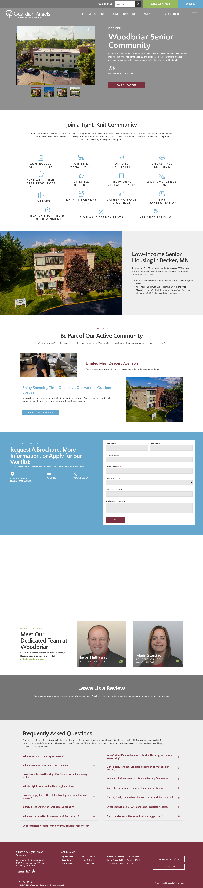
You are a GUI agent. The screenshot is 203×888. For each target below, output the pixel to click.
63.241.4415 (133, 863)
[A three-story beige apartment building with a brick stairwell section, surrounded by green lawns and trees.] (127, 593)
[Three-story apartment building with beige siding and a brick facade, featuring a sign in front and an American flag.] (177, 593)
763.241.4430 (133, 860)
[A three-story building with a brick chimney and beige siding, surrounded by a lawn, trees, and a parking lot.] (76, 593)
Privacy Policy (160, 883)
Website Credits (179, 883)
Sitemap (169, 883)
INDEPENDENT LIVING (120, 73)
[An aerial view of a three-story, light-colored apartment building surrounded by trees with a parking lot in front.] (25, 593)
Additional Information (116, 501)
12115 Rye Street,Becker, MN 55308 (20, 479)
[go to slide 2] (49, 92)
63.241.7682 (89, 856)
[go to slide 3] (62, 92)
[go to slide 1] (36, 92)
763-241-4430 (80, 478)
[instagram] (23, 882)
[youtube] (27, 882)
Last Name (155, 444)
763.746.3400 (133, 856)
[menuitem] (94, 14)
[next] (90, 55)
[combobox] (125, 4)
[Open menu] (194, 14)
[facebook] (19, 882)
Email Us (51, 478)
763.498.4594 (88, 863)
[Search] (138, 4)
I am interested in (114, 490)
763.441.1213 (88, 860)
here (180, 293)
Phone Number (113, 455)
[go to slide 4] (75, 92)
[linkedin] (31, 882)
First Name (111, 444)
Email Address (112, 467)
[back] (21, 55)
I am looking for (113, 478)
